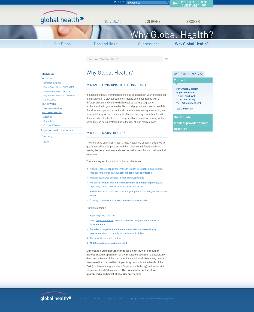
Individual (111, 21)
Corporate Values (51, 125)
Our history (48, 121)
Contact (83, 298)
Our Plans (62, 43)
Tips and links (105, 43)
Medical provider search (191, 123)
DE (123, 2)
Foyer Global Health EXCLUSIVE (59, 95)
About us (47, 117)
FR (119, 2)
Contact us (187, 108)
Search (168, 3)
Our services (148, 43)
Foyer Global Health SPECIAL (57, 91)
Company (152, 21)
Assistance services (52, 108)
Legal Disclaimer (115, 298)
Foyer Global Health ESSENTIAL (58, 87)
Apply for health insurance (57, 130)
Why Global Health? (192, 43)
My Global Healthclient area (194, 3)
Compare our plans (52, 83)
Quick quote (182, 117)
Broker (193, 21)
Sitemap (97, 298)
